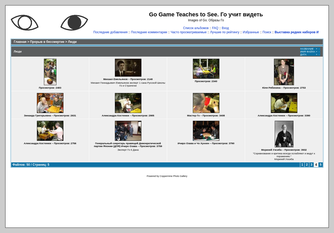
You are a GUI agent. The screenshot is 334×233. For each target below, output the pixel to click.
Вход (225, 28)
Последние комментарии (149, 32)
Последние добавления (110, 32)
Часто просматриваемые (189, 32)
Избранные (251, 32)
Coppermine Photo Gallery (173, 176)
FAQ (215, 28)
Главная (20, 42)
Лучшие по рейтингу (224, 32)
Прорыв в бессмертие (47, 42)
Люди (72, 42)
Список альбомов (196, 28)
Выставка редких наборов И (297, 32)
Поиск (267, 32)
